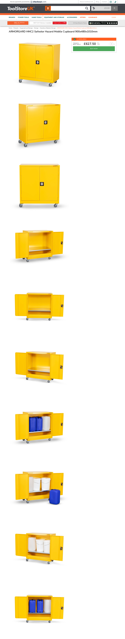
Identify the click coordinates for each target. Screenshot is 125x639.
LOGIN (114, 17)
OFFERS (83, 17)
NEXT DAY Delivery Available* (50, 23)
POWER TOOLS (23, 17)
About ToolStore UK (86, 2)
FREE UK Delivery (19, 23)
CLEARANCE (92, 17)
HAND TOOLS (36, 17)
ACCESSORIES (72, 17)
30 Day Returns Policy (80, 23)
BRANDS (12, 17)
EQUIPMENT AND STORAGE (54, 17)
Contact (104, 2)
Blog (97, 2)
